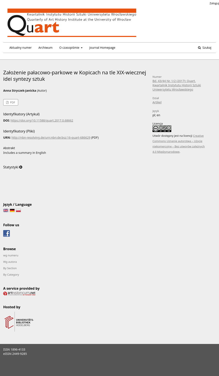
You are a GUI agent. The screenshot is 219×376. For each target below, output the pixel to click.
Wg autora (10, 262)
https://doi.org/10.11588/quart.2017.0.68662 (41, 120)
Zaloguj (214, 3)
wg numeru (10, 255)
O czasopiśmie (69, 48)
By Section (10, 268)
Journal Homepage (102, 48)
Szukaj (206, 48)
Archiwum (45, 48)
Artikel (156, 102)
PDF (12, 102)
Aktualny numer (20, 48)
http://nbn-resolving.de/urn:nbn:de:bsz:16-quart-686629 (51, 137)
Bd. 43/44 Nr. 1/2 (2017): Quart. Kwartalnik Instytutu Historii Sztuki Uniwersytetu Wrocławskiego (176, 85)
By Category (11, 274)
